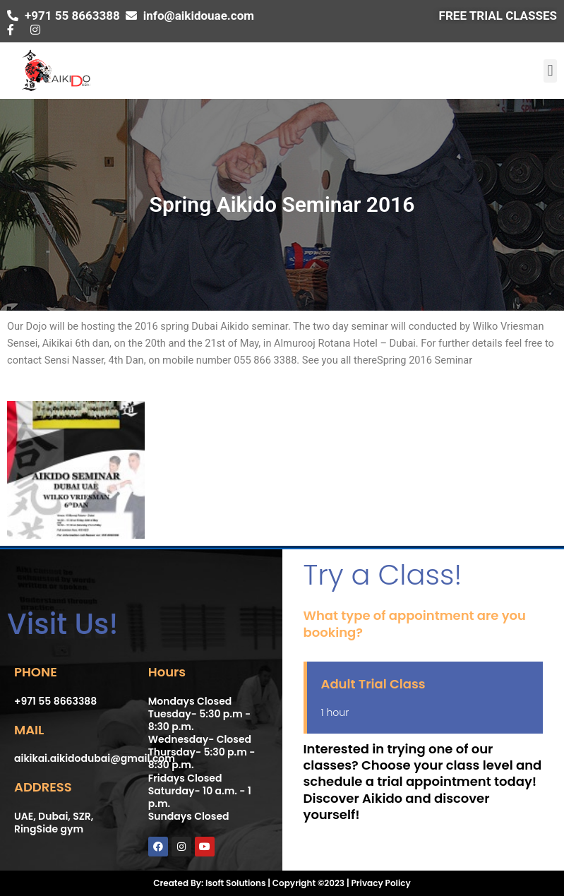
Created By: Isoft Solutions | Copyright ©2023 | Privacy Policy (281, 883)
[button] (550, 71)
